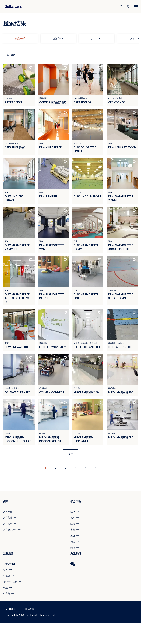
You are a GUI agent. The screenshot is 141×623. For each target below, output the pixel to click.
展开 (70, 454)
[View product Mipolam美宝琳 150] (87, 375)
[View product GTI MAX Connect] (53, 375)
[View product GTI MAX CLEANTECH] (19, 375)
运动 (72, 523)
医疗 (72, 511)
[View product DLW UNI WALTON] (19, 330)
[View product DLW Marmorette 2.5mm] (122, 181)
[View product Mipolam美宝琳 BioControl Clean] (19, 422)
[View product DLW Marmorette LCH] (87, 280)
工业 (72, 535)
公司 (5, 569)
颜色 (58, 38)
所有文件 (7, 517)
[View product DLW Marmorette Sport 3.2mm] (122, 280)
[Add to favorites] (31, 68)
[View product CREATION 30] (87, 85)
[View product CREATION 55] (122, 85)
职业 (5, 587)
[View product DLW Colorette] (53, 132)
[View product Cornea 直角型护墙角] (53, 85)
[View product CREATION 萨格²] (19, 132)
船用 (72, 547)
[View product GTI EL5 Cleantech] (87, 330)
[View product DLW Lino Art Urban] (19, 181)
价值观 (6, 575)
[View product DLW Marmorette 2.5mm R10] (19, 230)
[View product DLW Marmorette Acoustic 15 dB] (122, 230)
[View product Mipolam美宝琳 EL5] (122, 422)
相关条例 (29, 608)
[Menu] (136, 5)
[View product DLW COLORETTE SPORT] (87, 132)
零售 (72, 529)
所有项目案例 (10, 529)
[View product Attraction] (19, 85)
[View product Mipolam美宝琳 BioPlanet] (87, 422)
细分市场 (75, 501)
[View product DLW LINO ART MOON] (122, 132)
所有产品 (7, 511)
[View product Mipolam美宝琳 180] (122, 375)
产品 (20, 38)
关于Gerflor (9, 563)
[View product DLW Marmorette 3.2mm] (87, 230)
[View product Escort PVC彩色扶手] (53, 330)
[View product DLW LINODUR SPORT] (87, 181)
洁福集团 (8, 553)
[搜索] (121, 6)
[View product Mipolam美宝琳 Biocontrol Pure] (53, 422)
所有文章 (7, 523)
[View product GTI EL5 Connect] (122, 330)
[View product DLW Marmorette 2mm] (53, 230)
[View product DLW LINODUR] (53, 181)
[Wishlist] (128, 6)
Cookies (10, 608)
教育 (72, 517)
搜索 (5, 501)
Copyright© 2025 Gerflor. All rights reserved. (30, 614)
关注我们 (75, 553)
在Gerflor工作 (10, 581)
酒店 (72, 541)
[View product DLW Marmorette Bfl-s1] (53, 280)
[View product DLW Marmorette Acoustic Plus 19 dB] (19, 280)
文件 (96, 38)
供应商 (6, 593)
